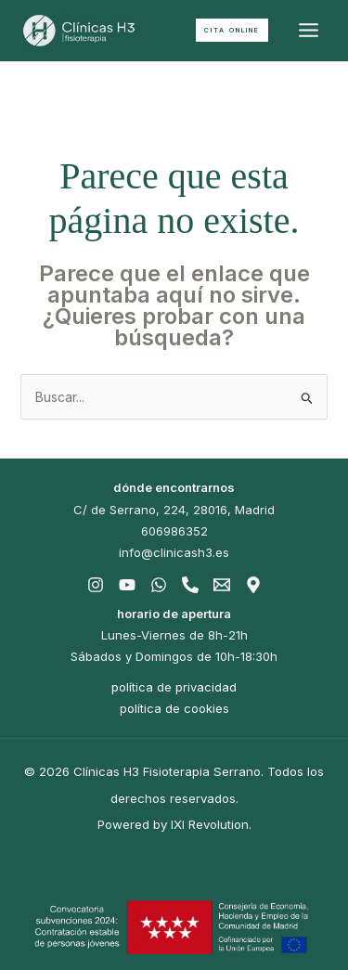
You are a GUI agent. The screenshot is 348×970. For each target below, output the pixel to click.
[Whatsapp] (158, 584)
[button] (232, 30)
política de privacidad (174, 686)
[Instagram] (95, 584)
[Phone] (190, 584)
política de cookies (174, 708)
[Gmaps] (253, 584)
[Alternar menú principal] (308, 30)
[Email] (221, 584)
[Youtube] (127, 584)
